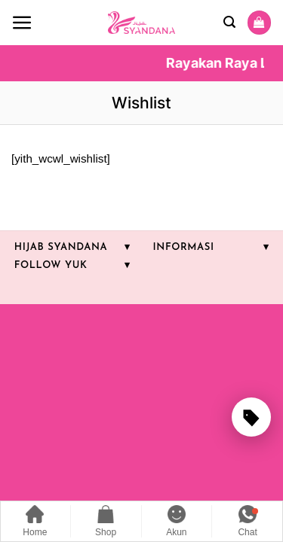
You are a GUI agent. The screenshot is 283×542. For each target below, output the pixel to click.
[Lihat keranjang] (259, 22)
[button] (22, 23)
